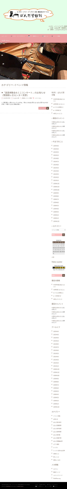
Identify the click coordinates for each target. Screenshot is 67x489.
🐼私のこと (45, 36)
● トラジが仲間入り (58, 107)
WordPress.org (56, 478)
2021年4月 (56, 171)
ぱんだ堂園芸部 (57, 425)
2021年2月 (56, 177)
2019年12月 (56, 221)
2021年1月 (56, 180)
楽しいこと (56, 457)
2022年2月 (56, 155)
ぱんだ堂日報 (56, 435)
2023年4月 (56, 146)
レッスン (55, 447)
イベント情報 (28, 98)
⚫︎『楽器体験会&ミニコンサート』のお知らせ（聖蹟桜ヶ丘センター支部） (23, 93)
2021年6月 (56, 164)
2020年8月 (56, 196)
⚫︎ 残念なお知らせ (56, 122)
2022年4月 (56, 149)
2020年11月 (56, 186)
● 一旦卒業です (57, 110)
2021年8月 (56, 158)
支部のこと (56, 453)
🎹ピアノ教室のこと (33, 36)
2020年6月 (56, 202)
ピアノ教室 (56, 444)
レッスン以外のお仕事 (59, 450)
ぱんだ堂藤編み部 (57, 441)
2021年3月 (56, 174)
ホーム (37, 484)
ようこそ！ (4, 36)
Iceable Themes (20, 486)
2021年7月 (56, 161)
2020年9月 (56, 193)
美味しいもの (56, 460)
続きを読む (42, 108)
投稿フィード (56, 472)
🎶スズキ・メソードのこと (18, 36)
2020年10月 (56, 190)
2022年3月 (56, 152)
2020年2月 (56, 215)
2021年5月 (56, 168)
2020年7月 (56, 199)
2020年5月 (56, 205)
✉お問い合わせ (6, 40)
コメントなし (38, 98)
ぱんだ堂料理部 (57, 431)
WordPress (8, 486)
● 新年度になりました (59, 104)
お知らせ (55, 419)
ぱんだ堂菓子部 (57, 438)
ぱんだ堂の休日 (57, 422)
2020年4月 (56, 208)
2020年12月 (56, 183)
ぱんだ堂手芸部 (57, 428)
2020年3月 (56, 212)
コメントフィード (57, 475)
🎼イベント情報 (56, 36)
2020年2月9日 (6, 98)
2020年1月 (56, 218)
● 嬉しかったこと (57, 113)
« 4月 (53, 257)
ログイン (55, 469)
